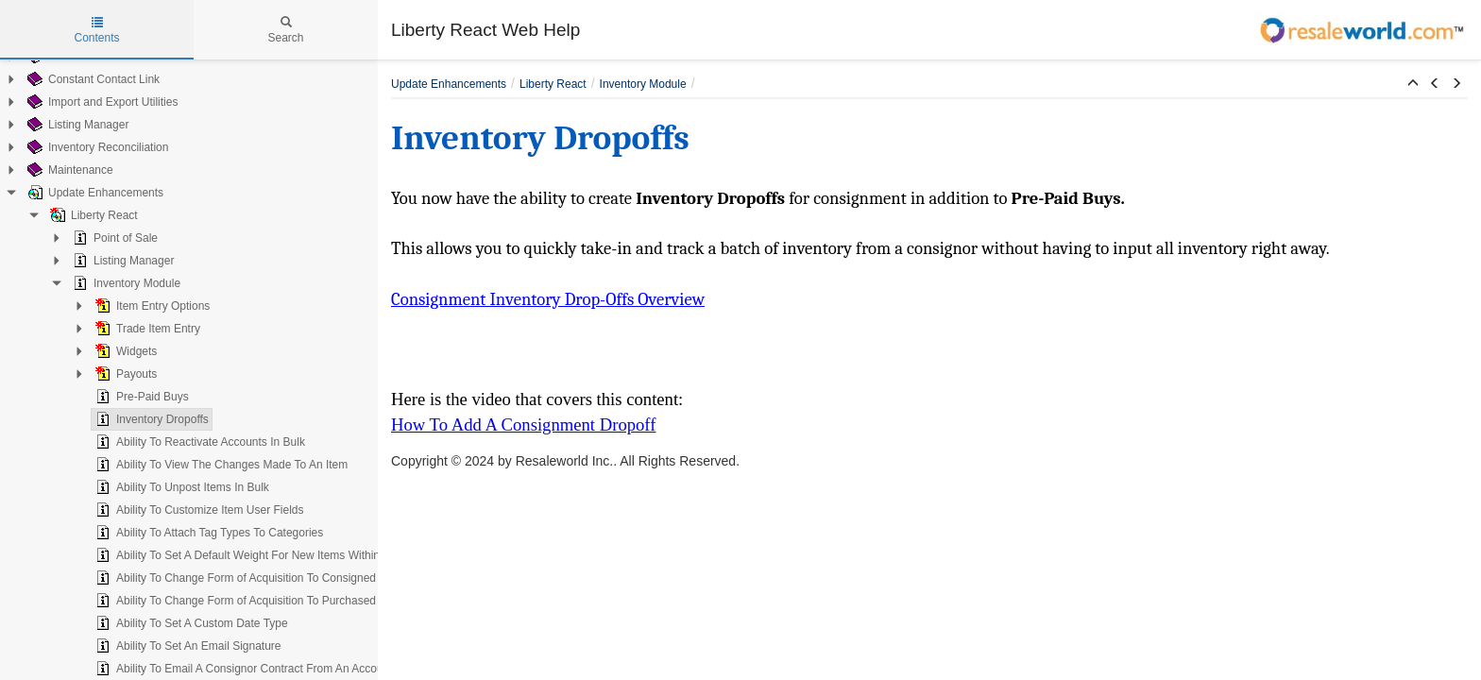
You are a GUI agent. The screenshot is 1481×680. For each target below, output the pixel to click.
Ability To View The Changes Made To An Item (220, 464)
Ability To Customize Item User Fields (198, 510)
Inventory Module (124, 283)
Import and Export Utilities (101, 102)
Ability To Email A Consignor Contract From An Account (242, 668)
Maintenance (68, 170)
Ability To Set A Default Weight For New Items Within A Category (265, 555)
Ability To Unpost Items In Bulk (180, 487)
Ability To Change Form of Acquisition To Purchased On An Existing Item (285, 600)
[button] (1413, 84)
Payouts (124, 374)
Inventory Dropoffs (150, 419)
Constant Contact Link (92, 79)
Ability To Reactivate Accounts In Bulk (198, 442)
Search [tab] (285, 30)
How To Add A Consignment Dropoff (523, 424)
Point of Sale (113, 238)
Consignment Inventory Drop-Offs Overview (548, 299)
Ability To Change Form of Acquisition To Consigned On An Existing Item (285, 578)
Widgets (124, 351)
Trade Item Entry (146, 328)
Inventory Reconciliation (96, 147)
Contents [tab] (96, 30)
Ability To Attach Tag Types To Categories (207, 532)
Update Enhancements (93, 192)
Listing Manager (76, 124)
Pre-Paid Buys (140, 396)
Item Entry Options (151, 306)
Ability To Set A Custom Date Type (190, 623)
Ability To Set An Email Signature (186, 646)
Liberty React (92, 215)
